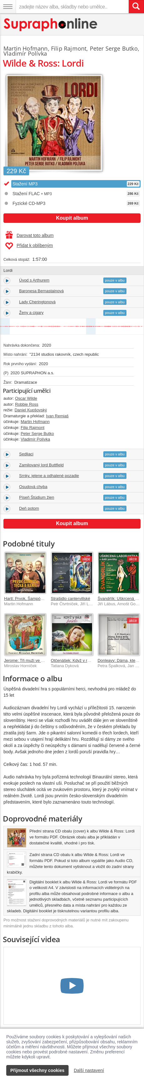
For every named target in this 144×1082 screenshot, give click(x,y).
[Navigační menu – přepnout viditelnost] (8, 6)
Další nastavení (89, 1070)
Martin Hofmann (25, 48)
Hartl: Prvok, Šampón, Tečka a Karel (36, 598)
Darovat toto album (30, 235)
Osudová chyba (33, 486)
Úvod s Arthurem (34, 280)
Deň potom (29, 508)
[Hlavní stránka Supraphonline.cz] (51, 25)
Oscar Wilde (26, 398)
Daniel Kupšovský (30, 410)
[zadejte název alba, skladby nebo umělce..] (72, 6)
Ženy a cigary (31, 312)
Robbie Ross (26, 404)
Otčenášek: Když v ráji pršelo (77, 660)
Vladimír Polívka (25, 53)
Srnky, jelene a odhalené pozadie (49, 475)
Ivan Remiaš (57, 416)
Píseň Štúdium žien (36, 497)
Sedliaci (26, 454)
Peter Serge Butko (114, 48)
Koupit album (72, 218)
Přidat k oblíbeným (29, 246)
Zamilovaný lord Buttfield (41, 465)
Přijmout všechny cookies (37, 1070)
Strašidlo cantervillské (70, 598)
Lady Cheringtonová (37, 301)
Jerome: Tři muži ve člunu (27, 660)
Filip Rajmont (68, 48)
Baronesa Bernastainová (41, 290)
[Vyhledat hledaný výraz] (136, 6)
